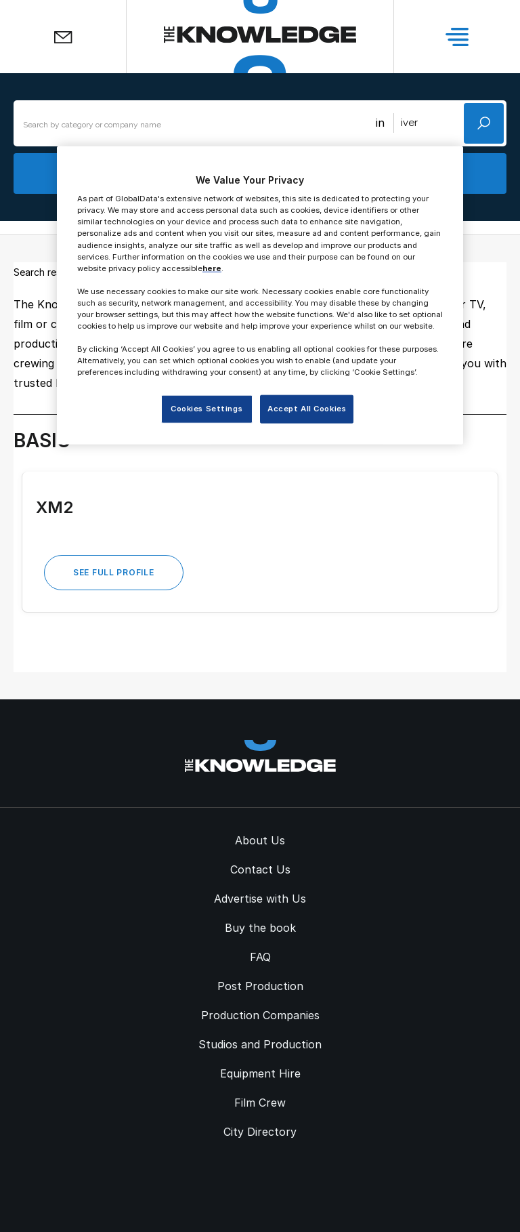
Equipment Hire (260, 1073)
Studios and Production (260, 1044)
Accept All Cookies (306, 408)
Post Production (260, 986)
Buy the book (260, 928)
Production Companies (260, 1015)
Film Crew (260, 1102)
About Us (260, 840)
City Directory (260, 1131)
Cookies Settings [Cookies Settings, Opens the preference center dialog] (206, 408)
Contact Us (260, 869)
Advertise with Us (260, 898)
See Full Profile (113, 572)
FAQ (260, 957)
